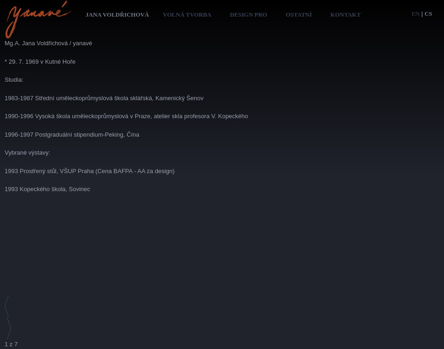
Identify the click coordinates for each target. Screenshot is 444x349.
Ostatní (299, 14)
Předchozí (8, 306)
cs (428, 13)
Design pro (248, 14)
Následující (8, 329)
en (415, 13)
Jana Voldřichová (117, 14)
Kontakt (345, 14)
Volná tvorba (187, 14)
